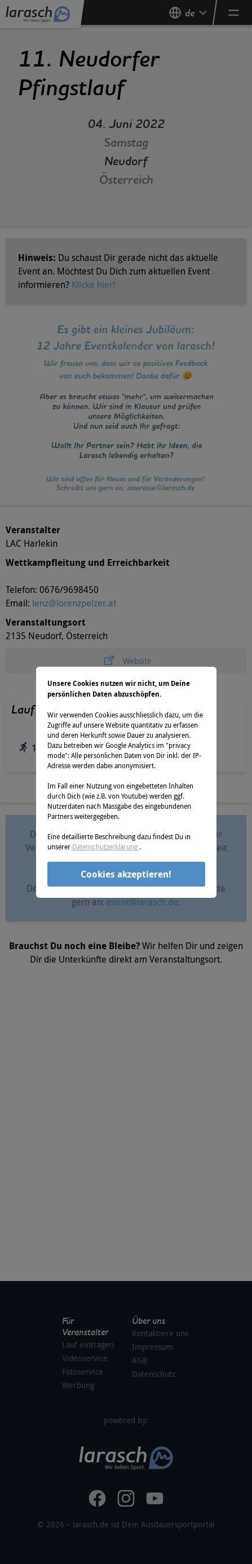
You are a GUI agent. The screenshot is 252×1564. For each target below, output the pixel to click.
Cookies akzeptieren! (126, 874)
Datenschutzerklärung (105, 846)
